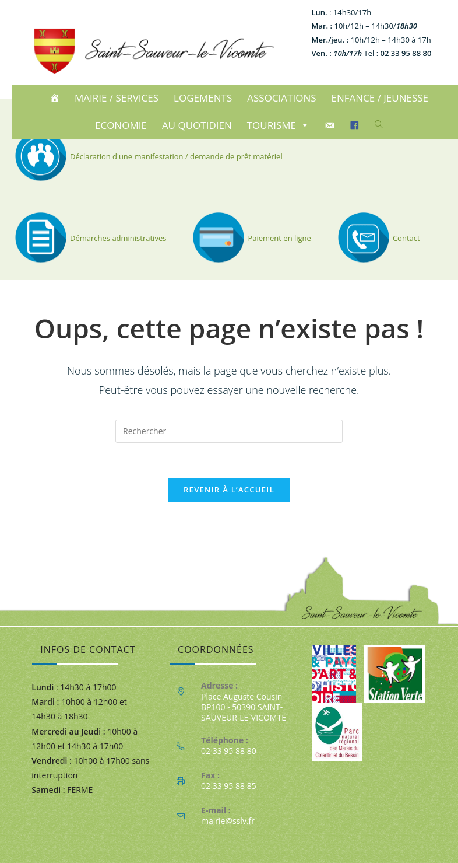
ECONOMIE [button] (121, 125)
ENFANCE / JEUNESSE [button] (380, 97)
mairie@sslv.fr (228, 820)
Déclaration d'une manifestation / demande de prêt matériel (147, 156)
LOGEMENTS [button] (203, 97)
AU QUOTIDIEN (197, 125)
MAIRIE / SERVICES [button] (116, 97)
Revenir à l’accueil (229, 489)
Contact (377, 238)
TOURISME (278, 125)
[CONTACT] (331, 125)
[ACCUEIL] (56, 98)
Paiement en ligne (250, 238)
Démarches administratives (89, 238)
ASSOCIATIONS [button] (281, 97)
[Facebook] (356, 125)
